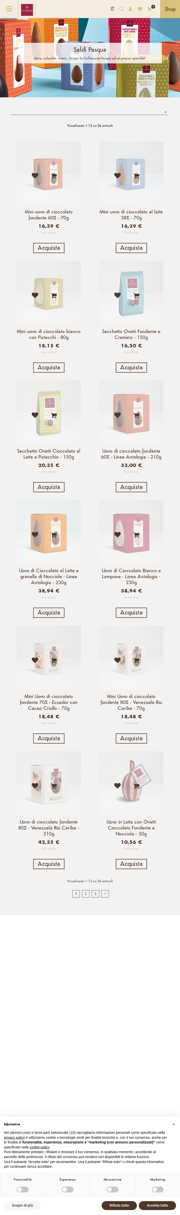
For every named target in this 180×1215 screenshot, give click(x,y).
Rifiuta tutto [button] (119, 1205)
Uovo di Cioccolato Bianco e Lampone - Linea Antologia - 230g (131, 606)
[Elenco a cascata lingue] (112, 9)
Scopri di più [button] (22, 1205)
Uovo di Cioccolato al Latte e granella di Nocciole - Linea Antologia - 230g (49, 606)
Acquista (48, 248)
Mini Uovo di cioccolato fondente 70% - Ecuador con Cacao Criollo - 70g (49, 742)
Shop (170, 9)
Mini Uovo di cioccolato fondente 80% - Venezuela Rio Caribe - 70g (131, 742)
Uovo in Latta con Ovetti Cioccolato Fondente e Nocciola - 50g (131, 877)
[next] (105, 953)
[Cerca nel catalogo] (121, 10)
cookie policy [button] (39, 1147)
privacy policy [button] (14, 1137)
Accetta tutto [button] (157, 1205)
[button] (174, 1125)
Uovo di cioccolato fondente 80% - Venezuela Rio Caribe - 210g (48, 877)
